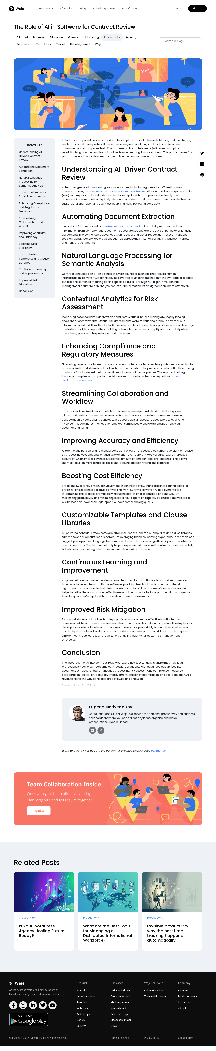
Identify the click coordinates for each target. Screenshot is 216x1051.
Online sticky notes (121, 1001)
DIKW (114, 1031)
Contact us (184, 1007)
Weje (98, 44)
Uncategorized (80, 44)
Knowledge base (104, 8)
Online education (153, 995)
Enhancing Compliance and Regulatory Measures (34, 207)
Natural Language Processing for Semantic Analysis (31, 182)
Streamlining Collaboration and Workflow (31, 222)
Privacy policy (151, 1043)
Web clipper (83, 1013)
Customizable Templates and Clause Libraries (34, 259)
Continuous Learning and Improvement (32, 271)
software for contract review (124, 226)
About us (183, 995)
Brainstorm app (119, 1019)
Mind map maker (120, 1007)
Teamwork (24, 44)
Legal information (188, 1001)
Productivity (112, 37)
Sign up (197, 8)
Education (56, 37)
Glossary (74, 37)
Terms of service (120, 1043)
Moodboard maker (121, 1025)
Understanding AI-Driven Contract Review (31, 156)
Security (130, 37)
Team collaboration (155, 1001)
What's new (129, 8)
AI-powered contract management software (115, 191)
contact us (158, 751)
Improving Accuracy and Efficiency (32, 235)
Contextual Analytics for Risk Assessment (32, 194)
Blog (83, 8)
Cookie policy (185, 1043)
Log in (178, 8)
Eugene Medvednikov (111, 707)
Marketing (92, 37)
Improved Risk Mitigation (28, 282)
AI (26, 37)
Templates (43, 44)
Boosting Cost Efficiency (28, 246)
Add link (182, 1013)
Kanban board (118, 1013)
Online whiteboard (121, 995)
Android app (83, 1019)
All (18, 37)
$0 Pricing (66, 8)
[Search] (180, 40)
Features (44, 8)
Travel (60, 44)
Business (38, 37)
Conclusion (26, 291)
